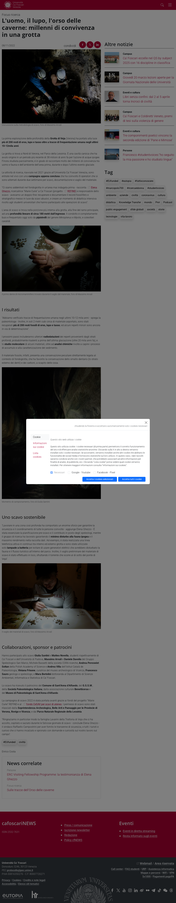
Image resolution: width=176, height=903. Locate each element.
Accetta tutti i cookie (132, 479)
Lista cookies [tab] (37, 455)
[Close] (146, 422)
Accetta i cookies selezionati (99, 479)
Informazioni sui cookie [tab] (40, 445)
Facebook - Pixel (106, 472)
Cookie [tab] (36, 437)
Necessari (59, 472)
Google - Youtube (81, 472)
